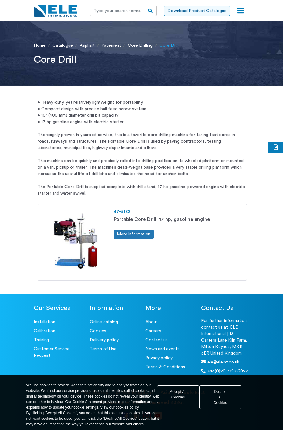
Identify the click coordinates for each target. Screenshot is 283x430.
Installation (44, 322)
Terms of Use (103, 349)
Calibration (44, 331)
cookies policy (127, 407)
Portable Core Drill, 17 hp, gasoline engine (162, 219)
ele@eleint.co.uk (220, 362)
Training (41, 340)
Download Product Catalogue (197, 11)
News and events (162, 349)
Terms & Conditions (165, 367)
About (151, 322)
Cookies (98, 331)
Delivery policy (104, 340)
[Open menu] (240, 11)
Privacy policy (159, 358)
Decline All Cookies (220, 397)
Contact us (156, 340)
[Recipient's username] (117, 11)
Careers (153, 331)
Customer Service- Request (52, 352)
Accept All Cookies (178, 394)
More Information (133, 234)
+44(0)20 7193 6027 (224, 371)
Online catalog (104, 322)
